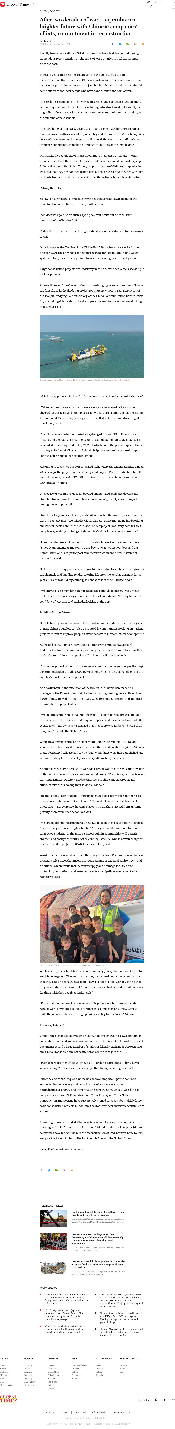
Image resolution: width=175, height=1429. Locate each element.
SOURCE (28, 1358)
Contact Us (80, 1412)
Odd (2, 1382)
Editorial (51, 1365)
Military (3, 1375)
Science (3, 1378)
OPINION (53, 1358)
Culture (75, 1372)
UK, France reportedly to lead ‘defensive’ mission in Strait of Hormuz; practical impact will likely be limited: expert (65, 1329)
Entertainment (78, 1375)
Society (3, 1369)
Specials (99, 1375)
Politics (3, 1365)
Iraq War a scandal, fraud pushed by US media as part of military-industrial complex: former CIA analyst (98, 1264)
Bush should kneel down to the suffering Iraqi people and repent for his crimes (98, 1213)
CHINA (44, 11)
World (122, 1369)
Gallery (99, 1372)
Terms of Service (121, 1412)
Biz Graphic (29, 1385)
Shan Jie (47, 41)
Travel (74, 1378)
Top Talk (51, 1378)
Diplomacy (4, 1372)
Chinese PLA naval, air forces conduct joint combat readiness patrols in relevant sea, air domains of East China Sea (121, 1332)
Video (98, 1365)
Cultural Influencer (80, 1365)
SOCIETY (55, 11)
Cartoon (51, 1388)
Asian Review (54, 1375)
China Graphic (6, 1385)
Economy (28, 1372)
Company (28, 1378)
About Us (50, 1412)
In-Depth (123, 1365)
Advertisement (99, 1412)
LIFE (74, 1358)
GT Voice (28, 1365)
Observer (51, 1369)
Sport (122, 1372)
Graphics (99, 1369)
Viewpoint (52, 1382)
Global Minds (53, 1372)
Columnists (52, 1385)
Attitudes (75, 1369)
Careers (65, 1412)
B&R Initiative (30, 1382)
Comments (28, 1375)
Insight (27, 1369)
